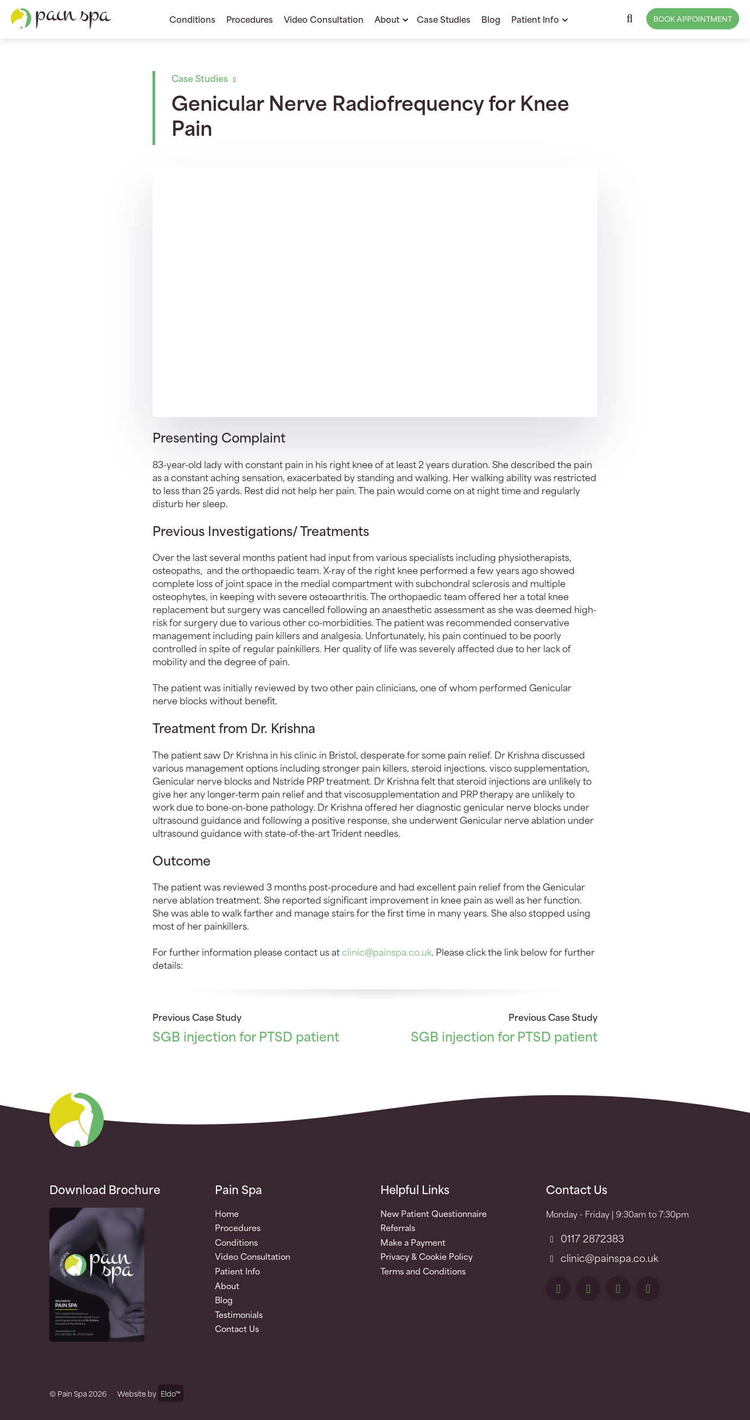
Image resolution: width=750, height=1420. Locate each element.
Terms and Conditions (423, 1271)
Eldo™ (171, 1393)
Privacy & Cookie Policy (426, 1257)
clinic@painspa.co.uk (386, 951)
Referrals (397, 1228)
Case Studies (444, 19)
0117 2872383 (585, 1238)
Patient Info (535, 19)
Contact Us (237, 1329)
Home (227, 1214)
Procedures (249, 19)
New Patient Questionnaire (433, 1214)
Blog (490, 19)
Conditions (192, 19)
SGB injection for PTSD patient (245, 1036)
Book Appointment (692, 18)
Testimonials (239, 1315)
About (386, 19)
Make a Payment (413, 1242)
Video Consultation (324, 19)
